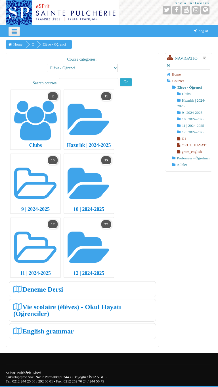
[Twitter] (167, 10)
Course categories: (82, 59)
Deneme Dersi (42, 289)
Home (176, 74)
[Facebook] (176, 10)
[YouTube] (186, 10)
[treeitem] (188, 74)
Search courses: (46, 83)
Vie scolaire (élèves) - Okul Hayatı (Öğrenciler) (67, 310)
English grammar (48, 331)
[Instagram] (196, 10)
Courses (178, 81)
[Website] (205, 10)
